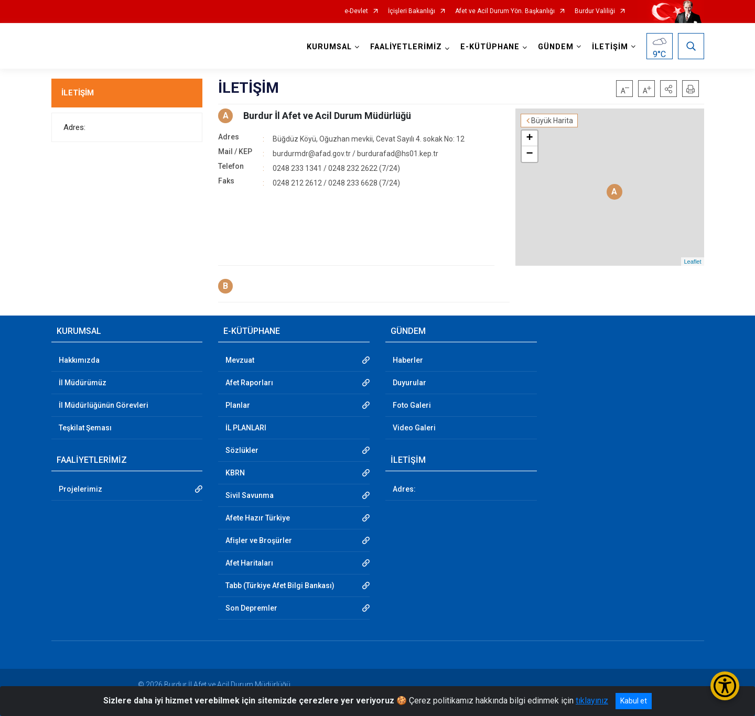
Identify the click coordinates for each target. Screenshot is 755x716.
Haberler (408, 360)
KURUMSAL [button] (329, 46)
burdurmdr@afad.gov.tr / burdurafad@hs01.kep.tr (355, 153)
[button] (668, 88)
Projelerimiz (80, 489)
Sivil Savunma (249, 495)
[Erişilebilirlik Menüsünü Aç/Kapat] (724, 685)
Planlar (237, 405)
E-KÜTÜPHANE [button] (490, 46)
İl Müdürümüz (82, 382)
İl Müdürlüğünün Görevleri (103, 405)
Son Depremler (251, 608)
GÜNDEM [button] (556, 46)
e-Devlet (356, 11)
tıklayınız (592, 701)
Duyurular (409, 382)
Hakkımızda (79, 360)
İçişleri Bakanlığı (411, 11)
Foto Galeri (412, 405)
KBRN (235, 473)
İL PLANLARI (245, 428)
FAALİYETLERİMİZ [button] (406, 46)
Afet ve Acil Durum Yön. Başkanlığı (505, 11)
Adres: (74, 127)
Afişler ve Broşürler (258, 540)
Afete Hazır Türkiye (257, 518)
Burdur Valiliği (595, 11)
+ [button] (529, 138)
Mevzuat (239, 360)
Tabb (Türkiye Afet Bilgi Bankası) (280, 585)
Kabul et (633, 701)
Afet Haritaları (249, 563)
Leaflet (692, 261)
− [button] (529, 154)
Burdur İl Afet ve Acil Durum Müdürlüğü (327, 115)
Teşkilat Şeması (85, 428)
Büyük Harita (552, 120)
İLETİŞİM (77, 92)
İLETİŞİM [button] (610, 46)
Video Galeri (414, 428)
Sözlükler (241, 450)
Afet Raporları (249, 382)
